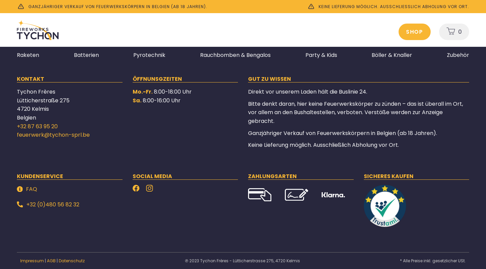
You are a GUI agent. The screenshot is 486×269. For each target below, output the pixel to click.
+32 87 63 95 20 (37, 126)
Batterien (86, 55)
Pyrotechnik (149, 55)
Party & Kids (321, 55)
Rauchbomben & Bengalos (235, 55)
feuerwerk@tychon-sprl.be (53, 135)
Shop (414, 32)
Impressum (32, 261)
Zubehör (458, 55)
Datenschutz (72, 261)
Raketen (28, 55)
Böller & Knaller (392, 55)
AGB (51, 261)
